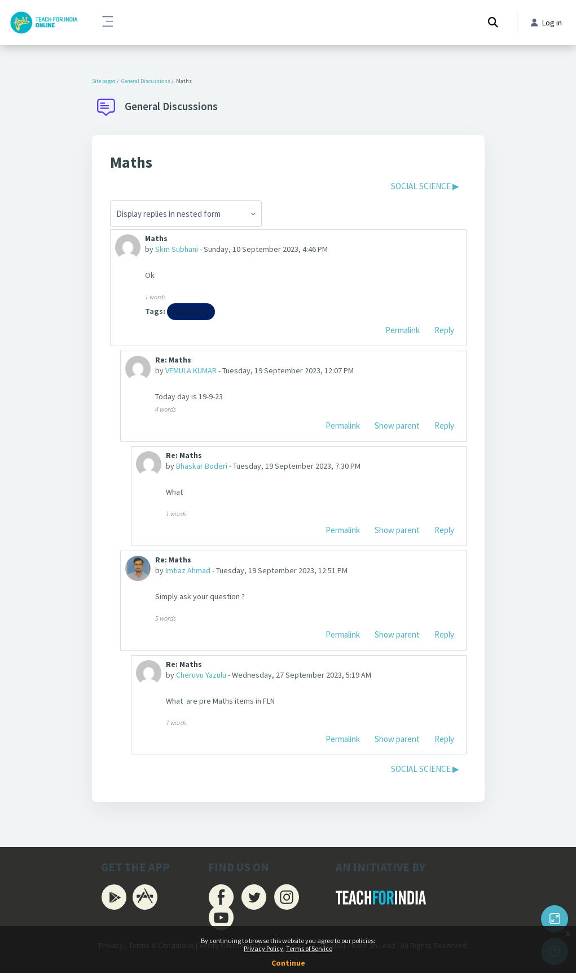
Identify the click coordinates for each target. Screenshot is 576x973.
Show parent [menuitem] (397, 425)
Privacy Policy (263, 948)
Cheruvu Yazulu (201, 675)
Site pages (104, 81)
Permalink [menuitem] (402, 330)
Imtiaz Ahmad (187, 570)
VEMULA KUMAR (191, 370)
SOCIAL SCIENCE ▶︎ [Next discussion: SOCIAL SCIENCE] (425, 186)
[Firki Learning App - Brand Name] (43, 22)
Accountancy (191, 311)
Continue (288, 963)
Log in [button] (546, 23)
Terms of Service (309, 948)
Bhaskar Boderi (201, 466)
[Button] (554, 918)
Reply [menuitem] (444, 330)
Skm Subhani (176, 249)
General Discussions (145, 81)
